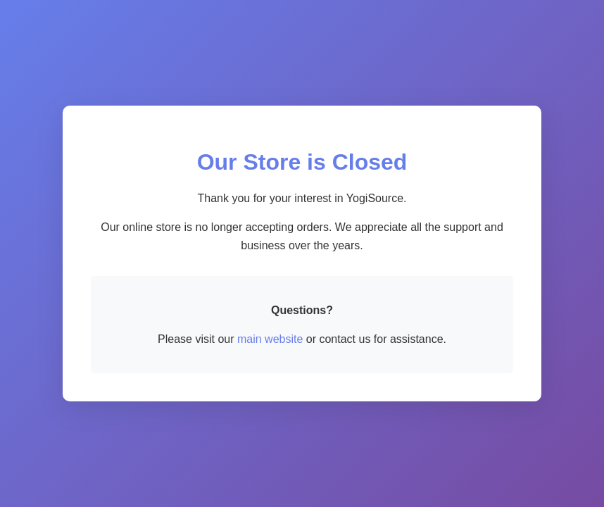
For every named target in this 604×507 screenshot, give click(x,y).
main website (270, 339)
